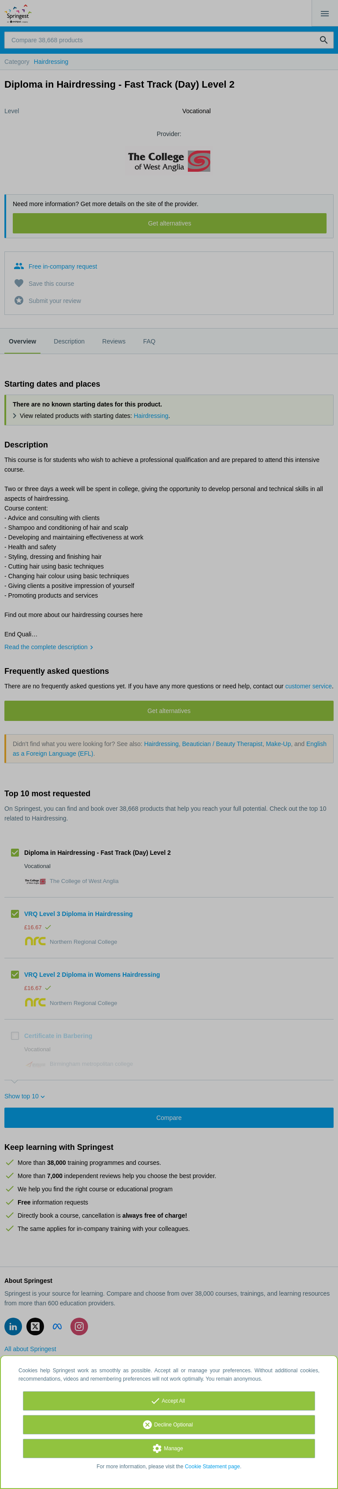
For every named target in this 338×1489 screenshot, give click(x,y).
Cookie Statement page (212, 1466)
